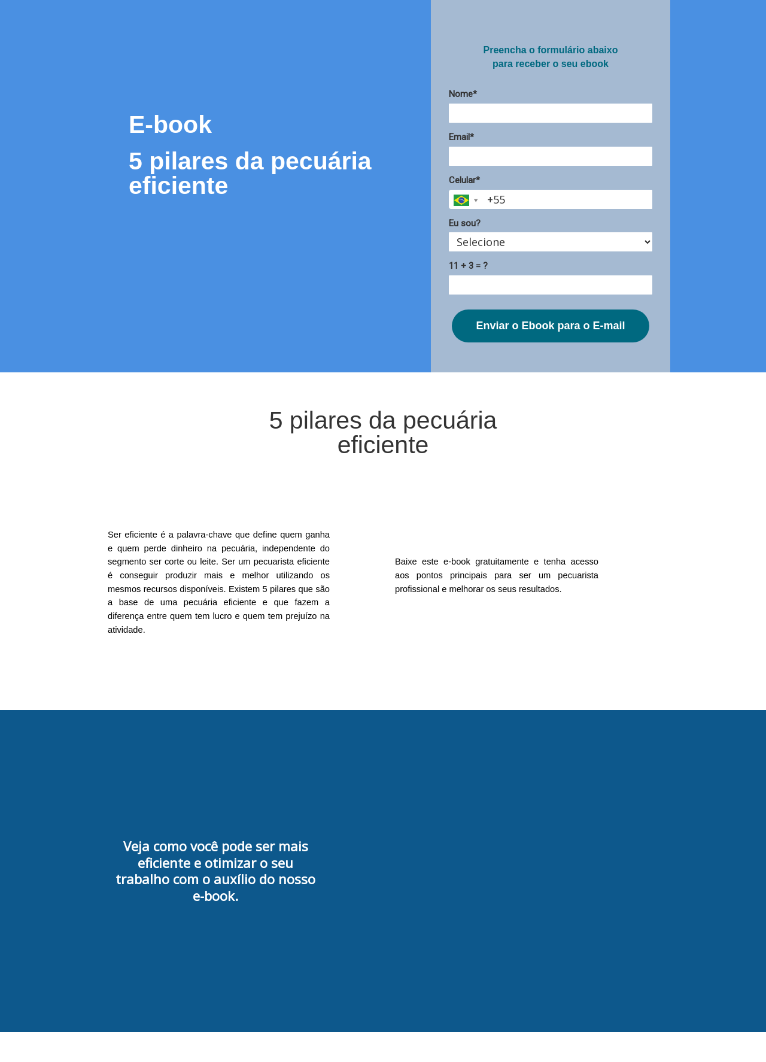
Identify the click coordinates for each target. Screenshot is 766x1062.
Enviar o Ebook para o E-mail (550, 326)
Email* (461, 137)
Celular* (464, 180)
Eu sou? (465, 223)
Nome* (463, 94)
